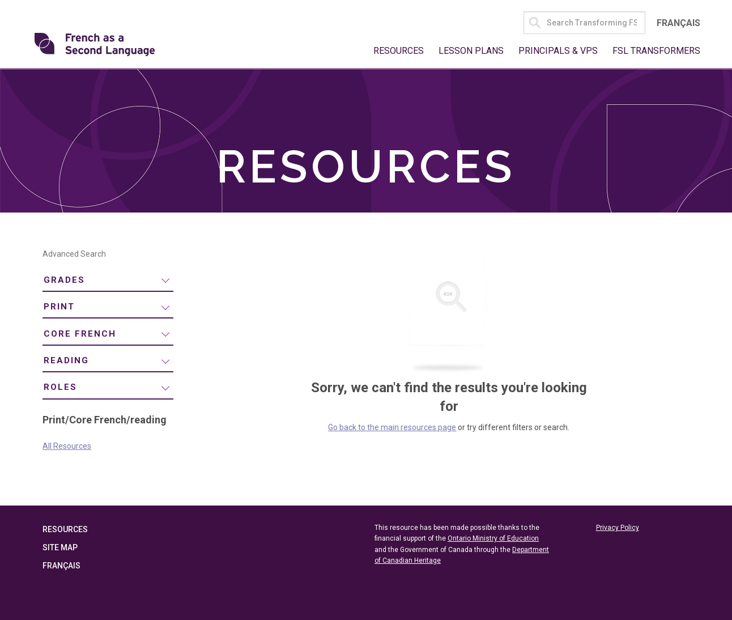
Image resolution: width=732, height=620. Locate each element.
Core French (80, 334)
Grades (64, 280)
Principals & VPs (558, 50)
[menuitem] (107, 281)
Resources (398, 50)
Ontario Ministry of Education (493, 538)
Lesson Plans (471, 50)
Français (678, 23)
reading (66, 360)
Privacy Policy (617, 528)
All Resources (66, 446)
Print (59, 306)
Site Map (60, 547)
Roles (60, 387)
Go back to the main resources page (392, 427)
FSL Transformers (656, 50)
